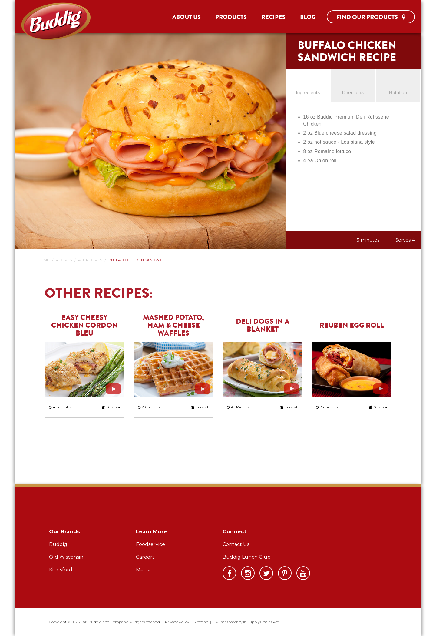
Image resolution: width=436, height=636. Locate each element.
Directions (353, 92)
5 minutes (368, 240)
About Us (186, 17)
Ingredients (308, 92)
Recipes (273, 17)
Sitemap (200, 622)
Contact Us (236, 544)
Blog (308, 17)
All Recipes (90, 260)
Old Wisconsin (66, 557)
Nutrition (398, 92)
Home (43, 260)
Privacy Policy (177, 622)
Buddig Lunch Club (247, 557)
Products (231, 17)
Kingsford (60, 570)
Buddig (58, 544)
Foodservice (150, 544)
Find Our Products (370, 17)
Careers (145, 557)
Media (143, 570)
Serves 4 (405, 240)
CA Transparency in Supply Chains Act (246, 622)
